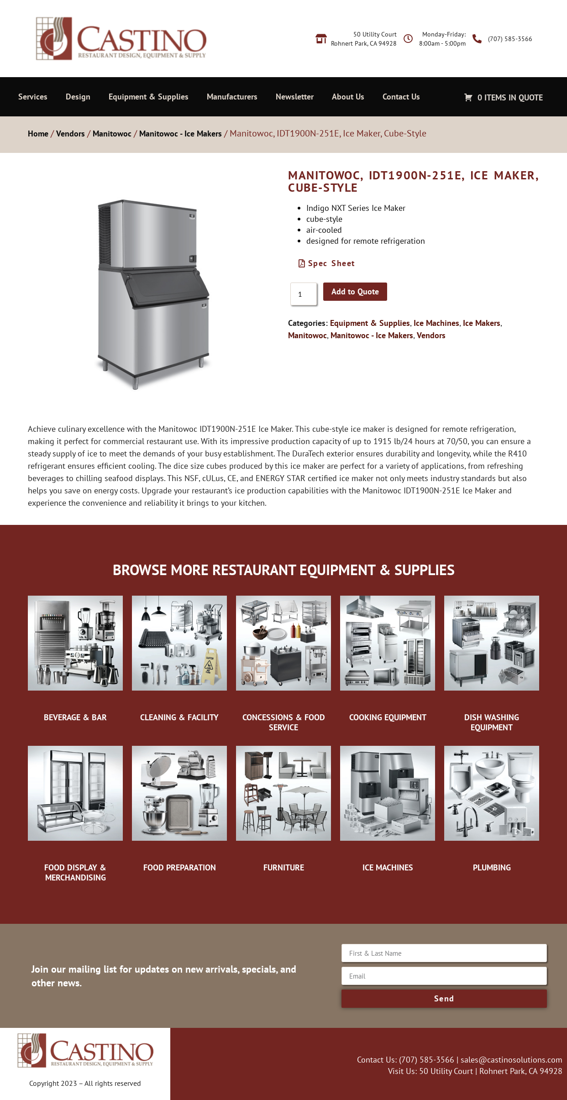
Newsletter (295, 96)
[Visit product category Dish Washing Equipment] (491, 661)
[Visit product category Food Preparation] (179, 806)
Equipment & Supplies (149, 96)
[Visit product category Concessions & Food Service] (283, 661)
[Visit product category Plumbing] (491, 806)
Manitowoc (112, 133)
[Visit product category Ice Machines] (387, 806)
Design (78, 96)
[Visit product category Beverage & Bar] (75, 656)
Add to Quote (355, 291)
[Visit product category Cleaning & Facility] (179, 656)
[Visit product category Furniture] (283, 806)
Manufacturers (232, 96)
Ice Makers (481, 323)
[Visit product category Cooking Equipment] (387, 656)
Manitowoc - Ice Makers (180, 133)
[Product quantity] (303, 294)
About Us (348, 96)
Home (38, 133)
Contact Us (401, 96)
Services (32, 96)
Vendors (70, 133)
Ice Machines (436, 323)
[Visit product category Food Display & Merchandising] (75, 811)
